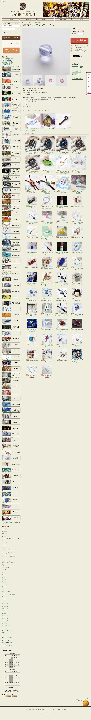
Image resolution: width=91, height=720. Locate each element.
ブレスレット (5, 545)
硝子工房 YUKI (11, 274)
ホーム (10, 19)
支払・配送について (28, 19)
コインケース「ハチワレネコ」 (77, 294)
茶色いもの (5, 620)
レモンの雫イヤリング (77, 248)
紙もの (4, 577)
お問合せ (63, 19)
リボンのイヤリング (63, 183)
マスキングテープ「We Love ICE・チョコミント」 (47, 233)
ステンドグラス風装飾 (11, 184)
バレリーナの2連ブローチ (47, 355)
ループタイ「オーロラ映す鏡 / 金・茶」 (47, 184)
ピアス (4, 536)
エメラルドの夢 (32, 232)
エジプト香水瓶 (11, 202)
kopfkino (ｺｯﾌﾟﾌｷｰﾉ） (11, 327)
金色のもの (5, 628)
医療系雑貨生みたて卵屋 (11, 244)
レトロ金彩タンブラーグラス (31, 278)
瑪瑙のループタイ (32, 183)
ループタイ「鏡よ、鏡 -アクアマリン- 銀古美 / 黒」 (62, 279)
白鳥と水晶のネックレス (46, 371)
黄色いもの (5, 608)
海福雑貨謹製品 (11, 70)
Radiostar (11, 494)
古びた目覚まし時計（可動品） (47, 122)
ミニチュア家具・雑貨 (11, 208)
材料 (3, 589)
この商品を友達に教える (81, 47)
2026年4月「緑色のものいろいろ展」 (11, 62)
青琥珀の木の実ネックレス (31, 248)
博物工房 (11, 429)
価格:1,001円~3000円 (77, 78)
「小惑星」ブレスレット (77, 263)
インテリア (5, 601)
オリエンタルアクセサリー (11, 123)
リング (4, 547)
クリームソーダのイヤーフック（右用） (77, 217)
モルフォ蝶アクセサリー (11, 117)
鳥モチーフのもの (6, 635)
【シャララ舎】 (11, 351)
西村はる (11, 447)
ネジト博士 (11, 423)
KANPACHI (11, 286)
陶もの (4, 582)
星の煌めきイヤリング (46, 309)
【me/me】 (11, 482)
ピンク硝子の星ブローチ (46, 340)
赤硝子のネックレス (77, 325)
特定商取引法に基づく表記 (80, 51)
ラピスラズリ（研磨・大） (62, 263)
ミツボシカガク (11, 470)
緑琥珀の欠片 (47, 163)
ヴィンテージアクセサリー (11, 100)
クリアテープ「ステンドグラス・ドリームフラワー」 (32, 122)
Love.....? (11, 506)
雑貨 (11, 159)
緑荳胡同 (11, 500)
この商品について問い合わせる (80, 45)
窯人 (11, 268)
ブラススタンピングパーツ (11, 214)
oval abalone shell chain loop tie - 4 (32, 294)
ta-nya (11, 369)
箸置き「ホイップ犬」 (46, 325)
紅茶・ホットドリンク (11, 82)
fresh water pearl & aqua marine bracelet (47, 202)
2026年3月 (4, 531)
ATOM (14, 696)
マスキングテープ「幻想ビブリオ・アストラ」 (77, 356)
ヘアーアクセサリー (7, 550)
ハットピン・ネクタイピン (8, 556)
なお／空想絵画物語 (11, 411)
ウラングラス (11, 94)
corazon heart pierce (76, 232)
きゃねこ (11, 297)
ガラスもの (5, 584)
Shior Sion (11, 339)
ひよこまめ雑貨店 (11, 453)
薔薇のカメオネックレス (77, 340)
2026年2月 (4, 533)
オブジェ (4, 572)
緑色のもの (5, 611)
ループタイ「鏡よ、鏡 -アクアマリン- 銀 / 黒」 (61, 309)
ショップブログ (45, 19)
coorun (11, 309)
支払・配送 (31, 709)
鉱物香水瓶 (11, 135)
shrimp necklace (61, 355)
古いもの (11, 88)
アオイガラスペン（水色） (46, 248)
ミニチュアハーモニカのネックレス (62, 340)
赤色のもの (5, 603)
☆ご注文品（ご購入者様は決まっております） (11, 523)
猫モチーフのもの (6, 640)
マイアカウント (11, 23)
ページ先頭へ (86, 704)
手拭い (4, 565)
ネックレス (5, 542)
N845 (11, 262)
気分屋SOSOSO (11, 292)
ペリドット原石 (62, 217)
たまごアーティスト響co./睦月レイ (11, 375)
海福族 (4, 596)
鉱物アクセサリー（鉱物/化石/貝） (11, 106)
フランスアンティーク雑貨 (8, 594)
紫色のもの (5, 613)
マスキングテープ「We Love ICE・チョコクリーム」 (47, 279)
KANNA (11, 280)
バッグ (4, 570)
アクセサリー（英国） (11, 129)
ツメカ (11, 393)
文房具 (11, 165)
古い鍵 (63, 122)
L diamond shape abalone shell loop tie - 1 (62, 294)
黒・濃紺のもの (6, 625)
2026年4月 (4, 529)
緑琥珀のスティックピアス (31, 309)
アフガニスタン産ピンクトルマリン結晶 (46, 217)
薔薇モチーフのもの (7, 642)
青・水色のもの (6, 606)
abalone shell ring (32, 340)
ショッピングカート (80, 19)
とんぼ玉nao (11, 405)
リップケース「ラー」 (32, 202)
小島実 (11, 321)
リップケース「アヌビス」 (31, 263)
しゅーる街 (11, 357)
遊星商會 (11, 488)
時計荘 (11, 399)
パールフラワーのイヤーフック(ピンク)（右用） (63, 164)
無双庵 (11, 476)
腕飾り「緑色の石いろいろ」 (31, 371)
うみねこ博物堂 (11, 256)
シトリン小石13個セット (62, 232)
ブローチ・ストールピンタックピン (8, 553)
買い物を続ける (80, 49)
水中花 (11, 220)
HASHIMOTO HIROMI (11, 435)
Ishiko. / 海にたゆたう (11, 238)
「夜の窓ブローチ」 (32, 144)
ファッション (5, 567)
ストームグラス (11, 196)
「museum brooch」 (47, 144)
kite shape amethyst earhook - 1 (31, 217)
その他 (4, 599)
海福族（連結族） (31, 355)
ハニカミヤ (11, 441)
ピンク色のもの (6, 616)
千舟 (11, 387)
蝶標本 (11, 190)
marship (11, 459)
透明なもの (5, 633)
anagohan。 (11, 232)
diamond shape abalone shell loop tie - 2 (46, 294)
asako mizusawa (11, 226)
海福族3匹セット (77, 201)
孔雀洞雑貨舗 (11, 303)
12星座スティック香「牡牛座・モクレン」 (62, 202)
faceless (11, 512)
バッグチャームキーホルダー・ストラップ (8, 561)
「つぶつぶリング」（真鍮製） (32, 325)
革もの (4, 587)
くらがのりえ (11, 315)
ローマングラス (11, 141)
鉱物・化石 (11, 147)
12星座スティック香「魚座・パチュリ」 (62, 248)
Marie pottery (11, 464)
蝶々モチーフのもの (7, 637)
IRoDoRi (11, 250)
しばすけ (11, 345)
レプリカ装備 (11, 178)
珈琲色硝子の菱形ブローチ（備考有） (62, 325)
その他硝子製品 (36, 22)
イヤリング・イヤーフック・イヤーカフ (11, 539)
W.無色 (11, 518)
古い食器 (11, 76)
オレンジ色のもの (6, 618)
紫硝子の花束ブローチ (77, 309)
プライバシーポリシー (55, 709)
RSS (8, 696)
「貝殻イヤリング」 (78, 163)
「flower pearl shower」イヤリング (77, 278)
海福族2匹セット (47, 263)
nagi (11, 417)
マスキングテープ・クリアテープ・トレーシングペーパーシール (11, 171)
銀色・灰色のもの (6, 630)
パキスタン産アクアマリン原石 (78, 184)
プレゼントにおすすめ (7, 645)
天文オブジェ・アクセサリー (11, 153)
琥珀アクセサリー (11, 112)
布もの (4, 579)
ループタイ (5, 558)
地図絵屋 (11, 381)
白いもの (4, 623)
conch (11, 333)
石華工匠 (11, 363)
